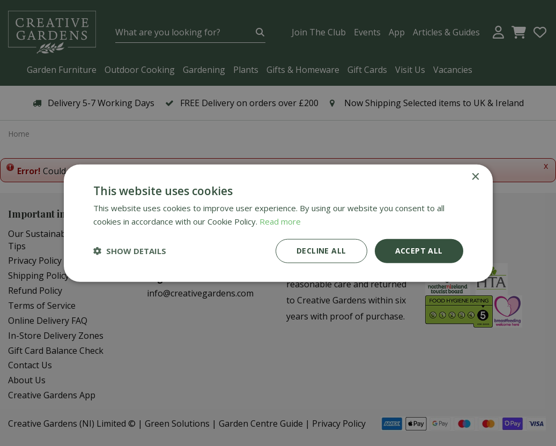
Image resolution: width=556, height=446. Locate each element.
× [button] (475, 177)
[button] (129, 251)
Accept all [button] (419, 251)
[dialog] (278, 223)
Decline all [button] (321, 251)
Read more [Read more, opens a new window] (280, 221)
